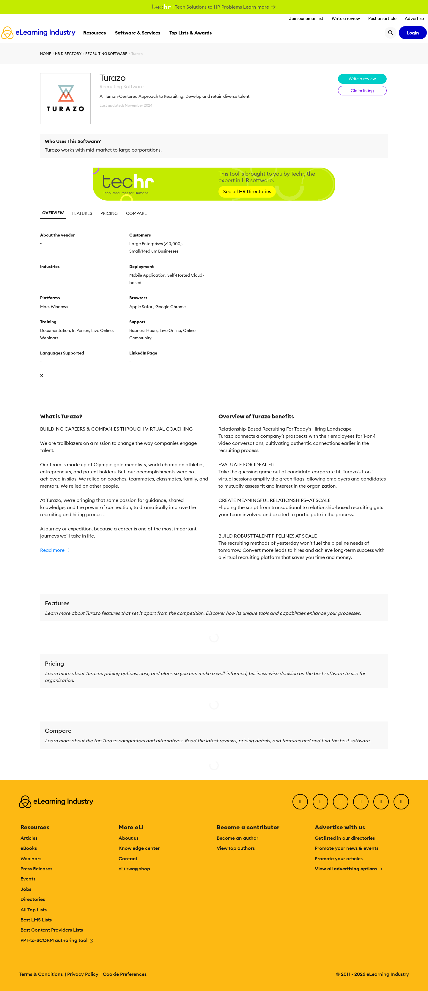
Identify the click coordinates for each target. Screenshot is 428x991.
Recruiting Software (106, 53)
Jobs (26, 889)
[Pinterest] (381, 801)
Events (28, 879)
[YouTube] (361, 801)
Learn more (259, 7)
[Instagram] (401, 801)
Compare (136, 213)
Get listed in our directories (345, 838)
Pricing (109, 213)
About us (129, 838)
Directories (33, 899)
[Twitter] (320, 801)
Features (82, 213)
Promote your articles (339, 858)
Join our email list (306, 18)
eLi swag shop (134, 869)
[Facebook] (300, 801)
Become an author (237, 838)
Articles (29, 838)
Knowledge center (139, 848)
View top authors (236, 848)
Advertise (414, 18)
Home (45, 53)
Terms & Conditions (41, 974)
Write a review (346, 18)
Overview (53, 212)
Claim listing (362, 90)
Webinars (31, 858)
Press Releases (36, 869)
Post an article (382, 18)
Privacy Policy (82, 974)
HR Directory (68, 53)
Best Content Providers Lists (52, 930)
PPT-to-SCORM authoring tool (57, 940)
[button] (125, 550)
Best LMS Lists (36, 920)
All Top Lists (34, 910)
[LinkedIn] (340, 801)
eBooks (29, 848)
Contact (128, 858)
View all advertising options (349, 869)
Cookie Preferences (125, 974)
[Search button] (390, 33)
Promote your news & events (346, 848)
